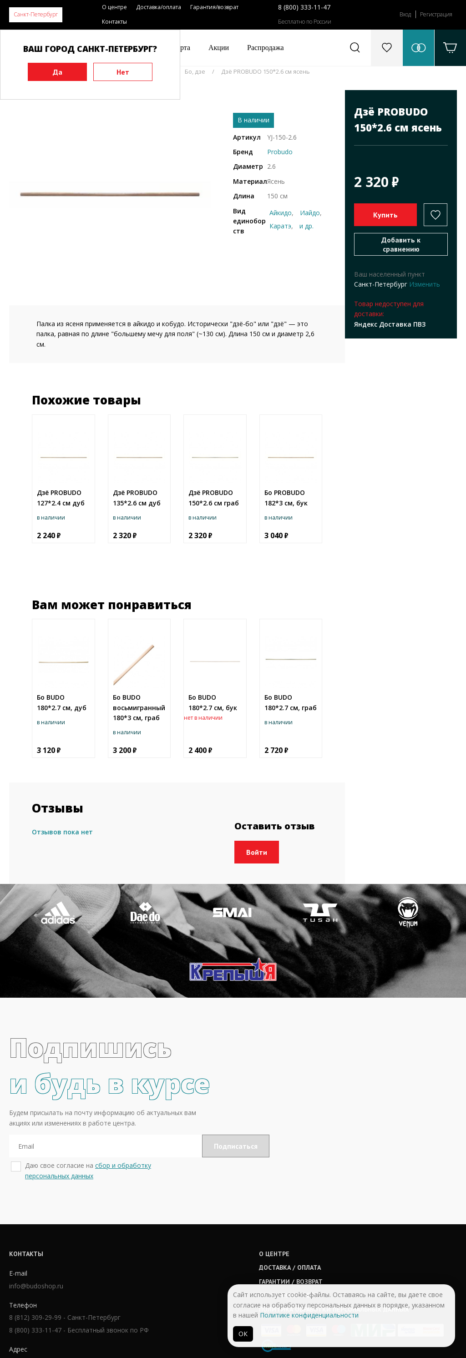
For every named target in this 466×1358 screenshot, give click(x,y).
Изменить (424, 284)
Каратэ (280, 226)
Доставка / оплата (219, 1224)
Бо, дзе (195, 71)
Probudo (280, 151)
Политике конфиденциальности (309, 1315)
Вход (405, 14)
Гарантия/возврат (214, 7)
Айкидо (280, 212)
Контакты (114, 21)
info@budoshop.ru (36, 1244)
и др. (306, 226)
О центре (114, 7)
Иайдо (310, 212)
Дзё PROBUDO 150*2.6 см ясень (265, 71)
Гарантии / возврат (220, 1238)
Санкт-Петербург (36, 14)
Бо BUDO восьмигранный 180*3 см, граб (139, 707)
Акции (218, 47)
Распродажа (265, 47)
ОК (243, 1333)
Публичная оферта (219, 1252)
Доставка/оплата (158, 7)
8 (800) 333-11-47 (304, 7)
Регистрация (436, 14)
